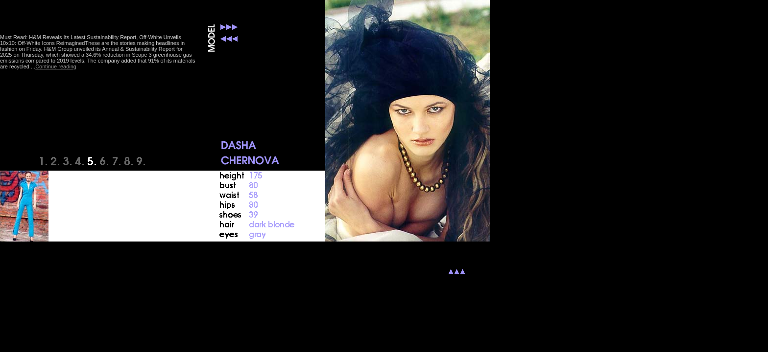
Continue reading (55, 66)
